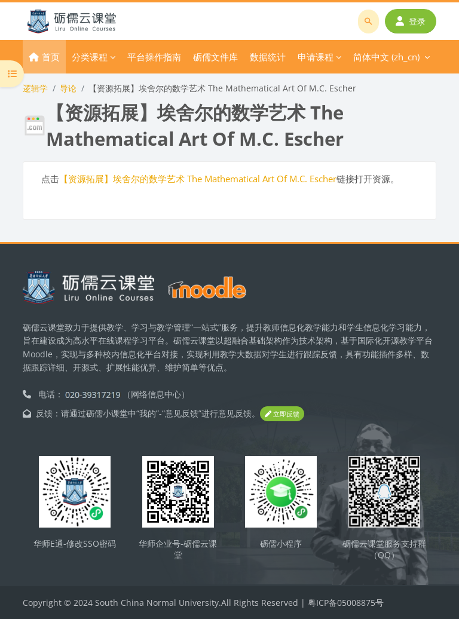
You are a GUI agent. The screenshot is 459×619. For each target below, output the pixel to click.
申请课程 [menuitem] (315, 57)
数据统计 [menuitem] (268, 57)
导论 (68, 88)
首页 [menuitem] (51, 57)
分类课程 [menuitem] (90, 57)
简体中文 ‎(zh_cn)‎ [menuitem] (386, 57)
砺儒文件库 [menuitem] (215, 57)
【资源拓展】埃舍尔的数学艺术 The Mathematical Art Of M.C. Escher (197, 179)
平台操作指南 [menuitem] (154, 57)
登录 (411, 21)
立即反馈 (282, 413)
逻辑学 (35, 88)
